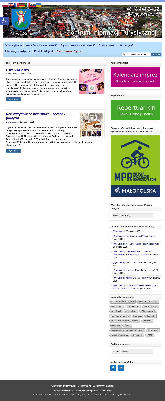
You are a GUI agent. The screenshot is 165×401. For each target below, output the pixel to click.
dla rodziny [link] (131, 311)
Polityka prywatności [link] (63, 391)
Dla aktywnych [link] (148, 311)
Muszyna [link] (116, 325)
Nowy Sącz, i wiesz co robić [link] (41, 45)
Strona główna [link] (13, 45)
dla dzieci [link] (116, 311)
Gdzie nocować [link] (107, 45)
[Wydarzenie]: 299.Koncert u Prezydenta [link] (130, 262)
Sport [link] (127, 325)
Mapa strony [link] (106, 391)
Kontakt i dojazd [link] (43, 51)
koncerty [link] (151, 316)
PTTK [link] (150, 335)
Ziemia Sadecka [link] (12, 74)
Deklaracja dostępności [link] (86, 391)
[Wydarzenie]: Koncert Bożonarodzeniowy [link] (131, 278)
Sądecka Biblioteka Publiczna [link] (125, 321)
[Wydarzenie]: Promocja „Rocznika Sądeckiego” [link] (134, 270)
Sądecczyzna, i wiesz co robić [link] (78, 45)
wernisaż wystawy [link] (120, 335)
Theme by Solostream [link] (120, 394)
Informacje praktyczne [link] (18, 51)
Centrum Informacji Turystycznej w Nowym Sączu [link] (82, 385)
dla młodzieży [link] (151, 306)
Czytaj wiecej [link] (13, 99)
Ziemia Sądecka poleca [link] (123, 301)
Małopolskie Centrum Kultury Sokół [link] (127, 330)
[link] (4, 21)
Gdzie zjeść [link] (126, 45)
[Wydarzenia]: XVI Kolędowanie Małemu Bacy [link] (133, 236)
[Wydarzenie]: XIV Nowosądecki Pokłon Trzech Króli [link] (136, 244)
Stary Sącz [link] (138, 335)
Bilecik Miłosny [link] (17, 70)
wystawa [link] (147, 321)
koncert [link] (138, 316)
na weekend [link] (133, 306)
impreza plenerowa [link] (120, 316)
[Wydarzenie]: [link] (119, 231)
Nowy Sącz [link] (117, 306)
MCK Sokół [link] (153, 330)
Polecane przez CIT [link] (148, 301)
